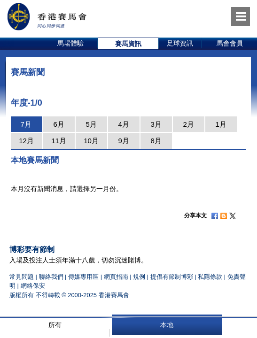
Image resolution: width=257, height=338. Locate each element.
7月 (25, 124)
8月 (155, 141)
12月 (26, 141)
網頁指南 (116, 276)
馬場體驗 (70, 43)
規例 (140, 276)
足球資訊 (180, 43)
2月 (188, 124)
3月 (155, 124)
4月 (123, 124)
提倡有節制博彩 (171, 276)
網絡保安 (33, 285)
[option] (71, 44)
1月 (220, 124)
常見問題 (21, 276)
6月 (58, 124)
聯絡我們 (51, 276)
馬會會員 (230, 43)
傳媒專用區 (83, 276)
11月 (58, 141)
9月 (123, 141)
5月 (91, 124)
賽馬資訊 (128, 43)
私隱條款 (210, 276)
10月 (91, 141)
